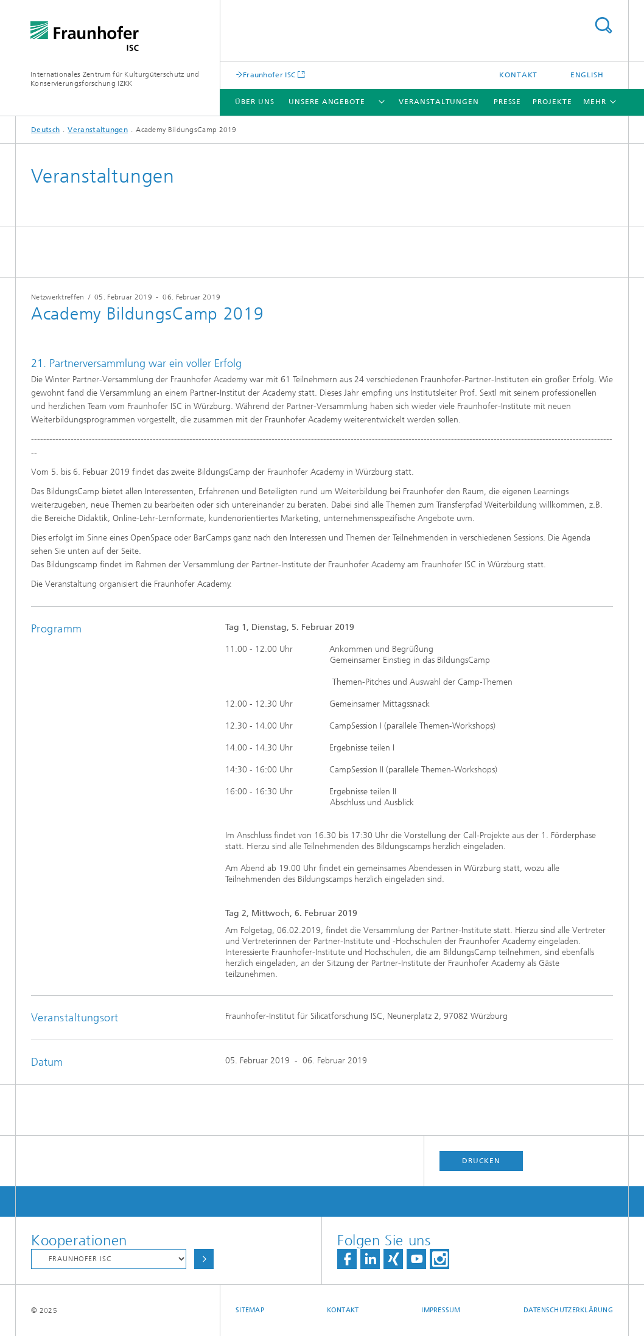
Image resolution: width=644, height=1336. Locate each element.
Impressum (440, 1310)
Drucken (481, 1160)
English (587, 75)
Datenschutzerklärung (568, 1310)
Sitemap (250, 1310)
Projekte (552, 101)
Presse (507, 101)
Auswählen (204, 1259)
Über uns (254, 101)
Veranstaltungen (439, 101)
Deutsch (45, 129)
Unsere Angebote (327, 101)
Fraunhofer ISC (269, 75)
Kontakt (518, 75)
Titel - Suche (603, 25)
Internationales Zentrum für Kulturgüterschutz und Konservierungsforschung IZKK (115, 79)
